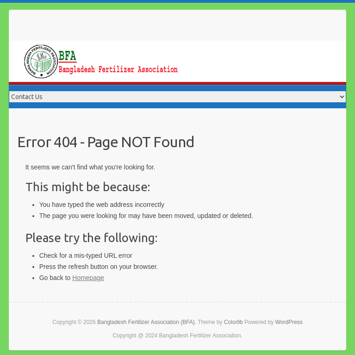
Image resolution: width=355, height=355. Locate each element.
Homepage (88, 277)
